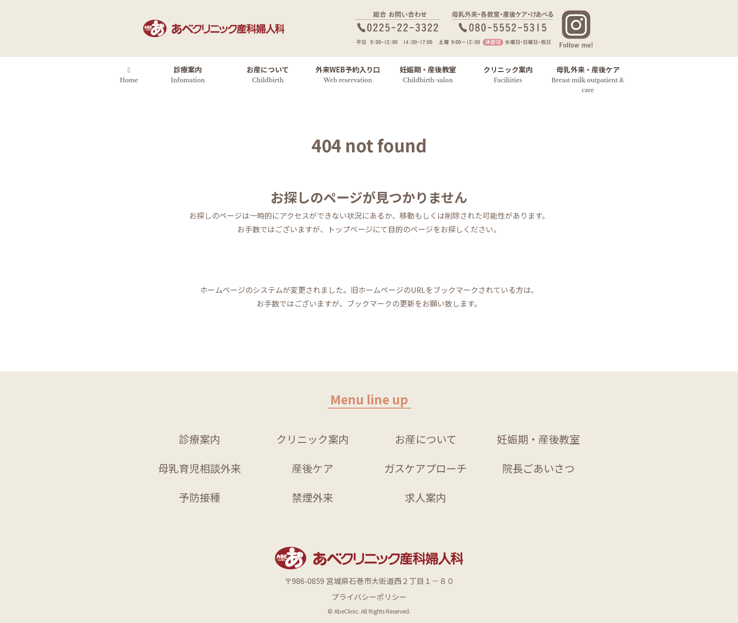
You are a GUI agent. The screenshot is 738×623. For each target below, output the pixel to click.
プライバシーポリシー (369, 596)
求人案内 (425, 497)
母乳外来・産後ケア (588, 79)
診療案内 (188, 74)
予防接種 (199, 497)
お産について (268, 74)
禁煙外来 (312, 497)
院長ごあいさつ (538, 467)
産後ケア (312, 467)
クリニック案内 (508, 74)
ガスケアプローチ (425, 467)
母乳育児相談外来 (199, 467)
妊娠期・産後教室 (428, 74)
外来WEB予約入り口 (347, 74)
